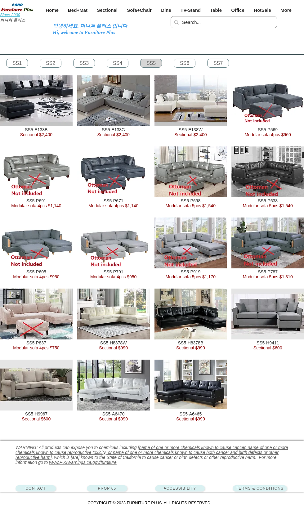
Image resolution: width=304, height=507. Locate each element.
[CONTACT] (36, 488)
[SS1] (17, 63)
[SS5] (151, 63)
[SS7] (218, 63)
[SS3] (84, 63)
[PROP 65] (107, 488)
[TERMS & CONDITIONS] (260, 488)
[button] (77, 10)
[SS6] (184, 63)
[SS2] (50, 63)
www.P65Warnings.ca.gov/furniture (83, 462)
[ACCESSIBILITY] (180, 488)
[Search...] (223, 22)
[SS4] (117, 63)
